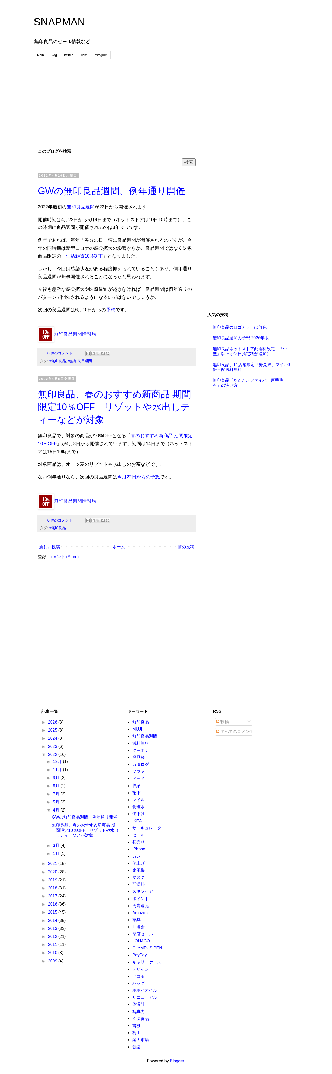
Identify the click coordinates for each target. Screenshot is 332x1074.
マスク (138, 877)
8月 (56, 785)
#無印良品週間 (80, 361)
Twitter (68, 55)
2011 (53, 944)
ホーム (119, 547)
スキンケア (142, 891)
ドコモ (138, 976)
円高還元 (140, 905)
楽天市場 (140, 1039)
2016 (53, 904)
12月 (58, 761)
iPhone (138, 849)
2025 (53, 730)
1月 (56, 853)
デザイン (140, 969)
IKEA (137, 821)
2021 (53, 863)
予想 (110, 309)
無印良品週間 (81, 207)
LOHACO (141, 941)
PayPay (139, 955)
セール (138, 835)
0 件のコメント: (60, 353)
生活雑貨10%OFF (84, 256)
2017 (53, 896)
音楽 (136, 1047)
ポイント (140, 898)
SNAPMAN (59, 22)
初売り (138, 842)
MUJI (137, 729)
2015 (53, 912)
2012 (53, 936)
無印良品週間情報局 (67, 334)
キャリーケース (146, 962)
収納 (136, 785)
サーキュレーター (148, 828)
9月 (56, 777)
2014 (53, 920)
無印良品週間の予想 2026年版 (241, 338)
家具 (136, 919)
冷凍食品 (140, 1018)
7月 (56, 794)
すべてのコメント (235, 731)
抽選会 (138, 926)
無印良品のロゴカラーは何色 (240, 327)
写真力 (138, 1011)
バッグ (138, 983)
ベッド (138, 778)
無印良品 (140, 722)
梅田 (136, 1032)
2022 (53, 754)
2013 (53, 928)
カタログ (140, 764)
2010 (53, 952)
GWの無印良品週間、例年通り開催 (111, 191)
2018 (53, 888)
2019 (53, 880)
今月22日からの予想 (138, 476)
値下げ (138, 814)
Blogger (177, 1061)
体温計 (138, 1004)
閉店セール (142, 934)
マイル (138, 800)
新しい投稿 (49, 547)
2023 (53, 746)
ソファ (138, 771)
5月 (56, 802)
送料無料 (140, 743)
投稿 (222, 721)
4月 (56, 810)
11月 (58, 769)
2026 (53, 722)
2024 (53, 738)
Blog (54, 55)
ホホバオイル (144, 990)
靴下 (136, 793)
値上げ (138, 863)
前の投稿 (186, 547)
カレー (138, 856)
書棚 (136, 1025)
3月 (56, 845)
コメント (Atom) (64, 557)
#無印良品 (57, 361)
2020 (53, 872)
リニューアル (144, 997)
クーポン (140, 750)
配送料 (138, 884)
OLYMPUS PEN (147, 948)
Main (40, 55)
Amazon (140, 912)
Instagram (100, 55)
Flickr (83, 55)
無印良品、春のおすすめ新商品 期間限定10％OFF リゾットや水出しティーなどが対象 (114, 407)
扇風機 (138, 870)
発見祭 (138, 757)
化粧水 (138, 807)
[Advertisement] (166, 103)
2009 (53, 961)
